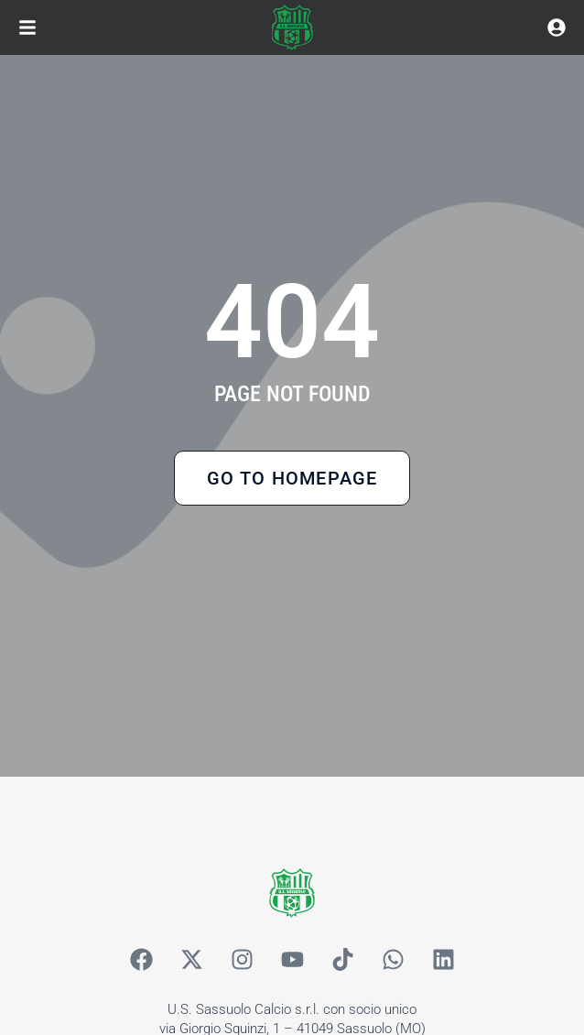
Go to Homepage (292, 478)
